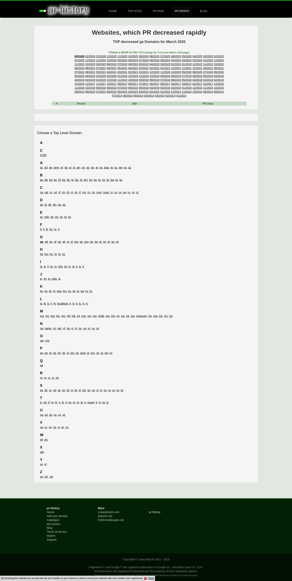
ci (72, 192)
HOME (113, 11)
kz (90, 291)
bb (46, 180)
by (116, 180)
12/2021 (176, 68)
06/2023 (133, 64)
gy (117, 241)
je (41, 278)
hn (51, 254)
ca (41, 192)
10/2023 (90, 64)
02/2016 (176, 87)
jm (45, 278)
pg (54, 353)
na (41, 328)
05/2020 (80, 76)
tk (63, 402)
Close (149, 578)
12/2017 (90, 83)
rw (57, 377)
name (48, 328)
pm (72, 353)
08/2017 (133, 83)
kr (78, 291)
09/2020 (187, 72)
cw (124, 192)
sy (117, 390)
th (56, 402)
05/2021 (101, 72)
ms (123, 316)
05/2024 (165, 60)
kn (69, 291)
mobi (101, 316)
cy (133, 192)
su (105, 390)
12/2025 (112, 56)
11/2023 (80, 64)
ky (87, 291)
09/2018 (144, 80)
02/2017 (197, 83)
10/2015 (219, 87)
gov (86, 241)
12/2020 (154, 72)
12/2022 (197, 64)
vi (59, 427)
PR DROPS (182, 11)
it (83, 266)
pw (106, 353)
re (41, 377)
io (70, 266)
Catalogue (53, 520)
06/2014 (128, 95)
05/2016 (144, 87)
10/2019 (154, 76)
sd (54, 390)
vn (62, 427)
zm (46, 476)
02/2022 (154, 68)
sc (50, 390)
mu (132, 316)
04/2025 (197, 56)
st (101, 390)
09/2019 (165, 76)
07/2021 (80, 72)
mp (107, 316)
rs (49, 377)
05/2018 (187, 80)
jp (59, 278)
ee (52, 217)
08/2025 (154, 56)
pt (102, 353)
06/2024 (154, 60)
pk (63, 353)
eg (56, 217)
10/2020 (176, 72)
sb (45, 390)
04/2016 (154, 87)
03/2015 (144, 91)
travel (91, 402)
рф (42, 452)
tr (85, 402)
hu (63, 254)
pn (77, 353)
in (55, 266)
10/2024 (112, 60)
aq (92, 167)
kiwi (59, 291)
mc (47, 316)
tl (66, 402)
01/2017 (208, 83)
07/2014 (117, 95)
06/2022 (112, 68)
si (72, 390)
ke (41, 291)
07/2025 (165, 56)
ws (46, 439)
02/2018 (219, 80)
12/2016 (219, 83)
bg (63, 180)
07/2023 (122, 64)
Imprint (51, 535)
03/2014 (160, 95)
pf (50, 353)
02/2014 (171, 95)
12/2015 (197, 87)
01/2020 (122, 76)
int (65, 266)
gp (91, 241)
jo (49, 278)
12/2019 (133, 76)
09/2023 (101, 64)
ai (70, 167)
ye (41, 464)
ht (59, 254)
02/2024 (197, 60)
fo (55, 229)
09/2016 (101, 87)
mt (127, 316)
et (65, 217)
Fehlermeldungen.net (111, 520)
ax (125, 167)
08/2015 (90, 91)
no (80, 328)
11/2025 (122, 56)
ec (41, 217)
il (48, 266)
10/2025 (133, 56)
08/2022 (90, 68)
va (41, 427)
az (129, 167)
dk (49, 204)
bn (90, 180)
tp (82, 402)
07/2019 (187, 76)
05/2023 (144, 64)
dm (54, 204)
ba (41, 180)
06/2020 (219, 72)
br (99, 180)
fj (43, 229)
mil (68, 316)
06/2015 (112, 91)
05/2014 (139, 95)
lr (70, 303)
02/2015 (154, 91)
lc (48, 303)
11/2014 (187, 91)
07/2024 (144, 60)
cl (80, 192)
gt (109, 241)
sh (67, 390)
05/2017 (165, 83)
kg (45, 291)
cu (115, 192)
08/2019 (176, 76)
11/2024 (101, 60)
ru (53, 377)
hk (41, 254)
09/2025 (144, 56)
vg (54, 427)
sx (113, 390)
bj (81, 180)
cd (55, 192)
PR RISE (158, 11)
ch (67, 192)
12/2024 (90, 60)
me (58, 316)
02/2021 (133, 72)
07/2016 (122, 87)
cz (137, 192)
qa (41, 365)
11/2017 (101, 83)
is (80, 266)
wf (41, 439)
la (41, 303)
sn (89, 390)
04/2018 (197, 80)
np (84, 328)
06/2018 (176, 80)
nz (97, 328)
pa (41, 353)
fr (59, 229)
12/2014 (176, 91)
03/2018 (208, 80)
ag (66, 167)
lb (45, 303)
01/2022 (165, 68)
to (78, 402)
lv (83, 303)
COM (43, 155)
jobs (54, 278)
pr (88, 353)
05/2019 (208, 76)
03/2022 (144, 68)
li (51, 303)
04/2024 (176, 60)
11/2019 (144, 76)
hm (46, 254)
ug (46, 414)
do (59, 204)
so (93, 390)
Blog (49, 527)
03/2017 (187, 83)
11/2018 (122, 80)
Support (51, 539)
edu (46, 217)
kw (82, 291)
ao (87, 167)
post (82, 353)
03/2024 (187, 60)
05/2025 (187, 56)
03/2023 (165, 64)
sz (122, 390)
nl (76, 328)
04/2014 (149, 95)
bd (50, 180)
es (61, 217)
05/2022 (122, 68)
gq (96, 241)
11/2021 (187, 68)
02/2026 (90, 56)
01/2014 (181, 95)
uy (59, 414)
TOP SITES (135, 11)
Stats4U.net (105, 516)
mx (161, 316)
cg (63, 192)
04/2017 (176, 83)
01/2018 (80, 83)
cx (128, 192)
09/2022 (80, 68)
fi (40, 229)
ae (50, 167)
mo (95, 316)
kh (50, 291)
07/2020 (208, 72)
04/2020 (90, 76)
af (62, 167)
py (111, 353)
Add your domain (57, 516)
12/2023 (219, 60)
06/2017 (154, 83)
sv (109, 390)
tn (74, 402)
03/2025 (208, 56)
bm (86, 180)
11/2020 (165, 72)
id (41, 266)
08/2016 (112, 87)
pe (46, 353)
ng (68, 328)
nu (93, 328)
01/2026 (101, 56)
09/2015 (80, 91)
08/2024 (133, 60)
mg (63, 316)
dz (64, 204)
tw (103, 402)
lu (80, 303)
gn (81, 241)
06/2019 (197, 76)
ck (76, 192)
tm (69, 402)
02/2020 (112, 76)
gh (63, 241)
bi (72, 180)
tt (96, 402)
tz (107, 402)
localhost (62, 303)
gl (72, 241)
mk (74, 316)
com (98, 192)
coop (106, 192)
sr (97, 390)
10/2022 (219, 64)
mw (155, 316)
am (78, 167)
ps (97, 353)
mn (89, 316)
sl (80, 390)
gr (100, 241)
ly (87, 303)
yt (45, 464)
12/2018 (112, 80)
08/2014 (219, 91)
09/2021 (208, 68)
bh (68, 180)
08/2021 (219, 68)
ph (59, 353)
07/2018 (165, 80)
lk (55, 303)
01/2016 (187, 87)
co (93, 192)
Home (50, 512)
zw (51, 476)
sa (41, 390)
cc (51, 192)
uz (63, 414)
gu (112, 241)
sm (84, 390)
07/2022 (101, 68)
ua (41, 414)
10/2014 (197, 91)
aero (56, 167)
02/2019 (90, 80)
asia (106, 167)
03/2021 (122, 72)
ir (76, 266)
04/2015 (133, 91)
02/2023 (176, 64)
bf (59, 180)
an (83, 167)
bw (112, 180)
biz (77, 180)
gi (68, 241)
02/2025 (219, 56)
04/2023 (154, 64)
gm (76, 241)
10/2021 (197, 68)
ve (50, 427)
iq (73, 266)
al (74, 167)
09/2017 (122, 83)
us (55, 414)
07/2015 (101, 91)
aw (120, 167)
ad (46, 167)
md (52, 316)
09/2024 (122, 60)
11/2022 (208, 64)
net (59, 328)
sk (76, 390)
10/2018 (133, 80)
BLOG (203, 11)
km (65, 291)
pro (93, 353)
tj (59, 402)
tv (100, 402)
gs (104, 241)
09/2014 (208, 91)
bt (108, 180)
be (55, 180)
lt (76, 303)
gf (55, 241)
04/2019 (219, 76)
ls (74, 303)
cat (46, 192)
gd (46, 241)
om (42, 340)
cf (59, 192)
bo (95, 180)
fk (47, 229)
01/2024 (208, 60)
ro (45, 377)
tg (52, 402)
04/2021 (112, 72)
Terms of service (57, 531)
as (100, 167)
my (166, 316)
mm (83, 316)
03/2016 (165, 87)
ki (54, 291)
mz (171, 316)
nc (54, 328)
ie (45, 266)
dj (46, 204)
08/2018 (154, 80)
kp (74, 291)
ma (42, 316)
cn (89, 192)
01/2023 (187, 64)
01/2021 (144, 72)
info (60, 266)
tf (49, 402)
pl (68, 353)
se (59, 390)
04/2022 (133, 68)
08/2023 (112, 64)
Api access (53, 523)
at (112, 167)
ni (72, 328)
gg (59, 241)
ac (41, 167)
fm (51, 229)
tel (45, 402)
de (41, 204)
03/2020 (101, 76)
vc (45, 427)
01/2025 (80, 60)
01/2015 (165, 91)
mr (118, 316)
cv (120, 192)
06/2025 (176, 56)
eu (69, 217)
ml (78, 316)
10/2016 (90, 87)
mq (113, 316)
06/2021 (90, 72)
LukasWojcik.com (108, 512)
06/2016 (133, 87)
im (51, 266)
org (47, 340)
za (41, 476)
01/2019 (101, 80)
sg (63, 390)
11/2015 (208, 87)
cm (84, 192)
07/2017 (144, 83)
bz (121, 180)
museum (141, 316)
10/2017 (112, 83)
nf (64, 328)
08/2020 (197, 72)
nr (89, 328)
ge (51, 241)
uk (50, 414)
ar (97, 167)
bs (103, 180)
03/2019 (80, 80)
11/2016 (80, 87)
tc (41, 402)
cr (112, 192)
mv (150, 316)
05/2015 (122, 91)
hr (55, 254)
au (115, 167)
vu (67, 427)
